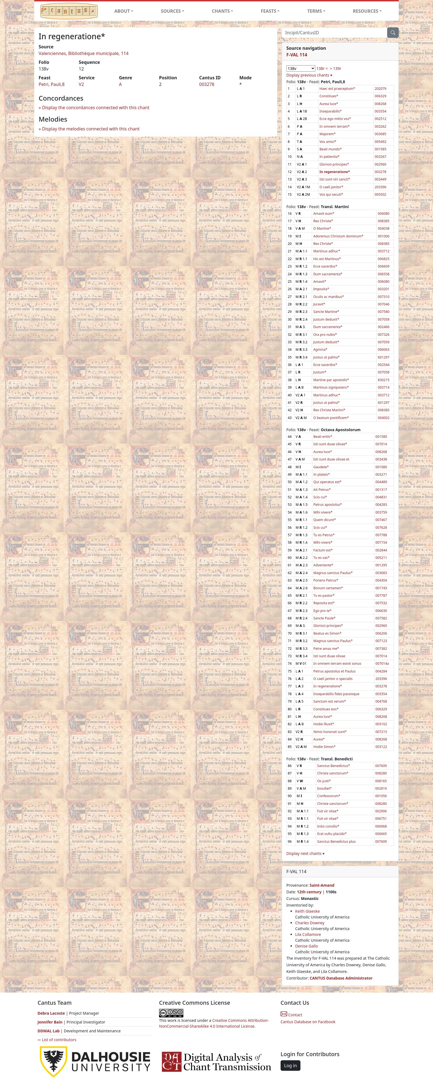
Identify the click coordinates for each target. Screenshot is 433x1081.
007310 (383, 296)
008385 (383, 221)
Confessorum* (328, 796)
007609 (381, 765)
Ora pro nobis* (325, 334)
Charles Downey (309, 922)
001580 (381, 436)
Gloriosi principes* (334, 164)
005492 (380, 141)
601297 (383, 357)
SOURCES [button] (171, 11)
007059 (383, 342)
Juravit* (319, 304)
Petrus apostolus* (327, 504)
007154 (381, 542)
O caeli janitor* (331, 187)
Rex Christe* (323, 221)
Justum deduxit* (326, 319)
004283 (381, 504)
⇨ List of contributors (57, 1039)
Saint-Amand (322, 885)
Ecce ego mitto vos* (335, 118)
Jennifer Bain (51, 1022)
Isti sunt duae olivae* (330, 444)
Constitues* (329, 96)
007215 (381, 731)
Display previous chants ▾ (309, 75)
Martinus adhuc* (326, 251)
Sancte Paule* (324, 618)
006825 (383, 258)
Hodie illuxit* (323, 724)
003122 (381, 746)
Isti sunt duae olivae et (331, 459)
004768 (381, 701)
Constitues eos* (326, 709)
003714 (383, 387)
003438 (381, 459)
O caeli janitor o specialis (333, 678)
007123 (381, 640)
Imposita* (321, 289)
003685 (380, 134)
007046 (383, 304)
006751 (381, 818)
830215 (383, 380)
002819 (381, 788)
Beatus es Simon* (327, 633)
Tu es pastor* (324, 595)
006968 (381, 826)
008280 (381, 773)
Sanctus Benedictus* (333, 765)
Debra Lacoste (51, 1013)
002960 (380, 164)
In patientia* (330, 156)
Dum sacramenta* (327, 274)
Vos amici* (328, 141)
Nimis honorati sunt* (330, 731)
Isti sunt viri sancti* (335, 179)
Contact (291, 1014)
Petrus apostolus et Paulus (334, 671)
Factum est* (323, 550)
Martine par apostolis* (331, 380)
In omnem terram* (335, 126)
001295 (381, 565)
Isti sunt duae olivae (329, 656)
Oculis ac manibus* (328, 296)
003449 (380, 179)
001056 (381, 796)
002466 (383, 326)
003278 (206, 84)
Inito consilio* (328, 826)
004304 (381, 580)
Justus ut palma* (326, 357)
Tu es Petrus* (324, 535)
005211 (381, 557)
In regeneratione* (327, 686)
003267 (380, 156)
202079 (380, 88)
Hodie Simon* (324, 746)
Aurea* (319, 739)
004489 (381, 482)
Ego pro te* (322, 610)
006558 (383, 274)
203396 (380, 187)
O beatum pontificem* (331, 417)
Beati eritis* (322, 436)
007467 (381, 519)
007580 (383, 311)
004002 (383, 417)
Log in (290, 1065)
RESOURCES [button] (365, 11)
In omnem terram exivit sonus (337, 663)
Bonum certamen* (328, 588)
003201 (383, 289)
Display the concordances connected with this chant (95, 107)
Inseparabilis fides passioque (336, 694)
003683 (381, 572)
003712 (383, 251)
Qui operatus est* (327, 482)
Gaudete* (321, 467)
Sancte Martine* (326, 311)
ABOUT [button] (122, 11)
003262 (380, 126)
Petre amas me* (326, 648)
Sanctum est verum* (329, 701)
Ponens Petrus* (325, 580)
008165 (381, 781)
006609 (383, 266)
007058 (383, 319)
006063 (383, 349)
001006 (383, 236)
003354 (380, 111)
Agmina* (320, 349)
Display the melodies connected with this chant (90, 129)
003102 (381, 724)
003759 (381, 512)
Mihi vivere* (322, 512)
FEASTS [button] (268, 11)
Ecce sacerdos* (325, 266)
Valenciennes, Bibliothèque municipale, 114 (84, 53)
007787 (381, 595)
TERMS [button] (314, 11)
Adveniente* (323, 565)
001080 (381, 467)
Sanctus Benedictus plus (336, 841)
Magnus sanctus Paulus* (333, 572)
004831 (381, 497)
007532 (381, 603)
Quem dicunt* (324, 519)
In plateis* (321, 474)
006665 (381, 833)
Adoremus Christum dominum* (338, 236)
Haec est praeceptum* (337, 88)
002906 (381, 811)
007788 (381, 535)
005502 (380, 194)
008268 (380, 103)
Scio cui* (320, 497)
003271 (381, 474)
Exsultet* (324, 788)
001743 (381, 588)
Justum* (319, 372)
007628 (381, 527)
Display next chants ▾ (305, 853)
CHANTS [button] (221, 11)
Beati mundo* (331, 149)
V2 (81, 84)
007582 (381, 618)
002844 (381, 550)
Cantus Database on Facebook (308, 1021)
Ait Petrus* (322, 489)
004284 (381, 671)
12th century (309, 891)
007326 (383, 334)
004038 (383, 228)
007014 (381, 444)
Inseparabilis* (331, 111)
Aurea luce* (329, 103)
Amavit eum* (323, 213)
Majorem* (328, 134)
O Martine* (322, 228)
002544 (383, 364)
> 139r (335, 68)
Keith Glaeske (307, 911)
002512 (380, 118)
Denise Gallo (306, 946)
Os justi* (324, 781)
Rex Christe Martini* (329, 410)
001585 (380, 149)
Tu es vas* (321, 557)
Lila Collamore (308, 934)
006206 (381, 633)
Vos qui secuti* (331, 194)
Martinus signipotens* (331, 387)
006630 (381, 610)
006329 (380, 96)
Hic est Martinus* (327, 258)
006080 (383, 213)
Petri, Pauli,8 (52, 84)
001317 (381, 489)
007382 (381, 648)
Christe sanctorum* (332, 773)
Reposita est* (324, 603)
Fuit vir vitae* (328, 811)
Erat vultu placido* (332, 833)
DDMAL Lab (49, 1030)
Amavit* (319, 281)
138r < (322, 68)
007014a (382, 663)
